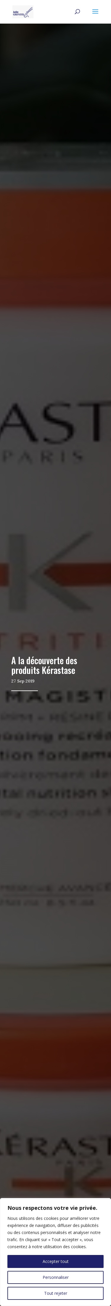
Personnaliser (56, 1277)
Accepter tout (56, 1261)
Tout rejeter (55, 1293)
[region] (55, 1252)
